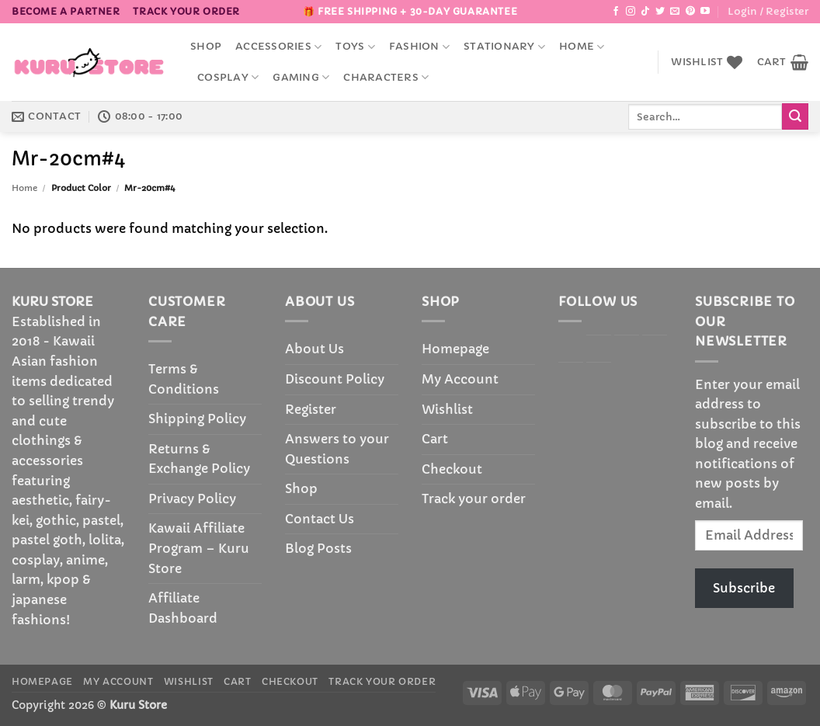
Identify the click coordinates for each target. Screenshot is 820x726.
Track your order (186, 11)
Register (310, 409)
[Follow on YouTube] (705, 11)
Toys (354, 47)
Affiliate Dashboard (182, 608)
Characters (386, 77)
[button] (768, 12)
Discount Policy (334, 379)
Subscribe (744, 588)
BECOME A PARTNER (66, 11)
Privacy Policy (192, 498)
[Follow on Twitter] (660, 11)
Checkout (452, 469)
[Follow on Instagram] (630, 11)
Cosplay (228, 77)
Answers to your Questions (337, 449)
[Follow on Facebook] (615, 11)
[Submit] (795, 116)
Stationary (504, 47)
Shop (205, 46)
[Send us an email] (674, 11)
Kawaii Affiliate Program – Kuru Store (198, 547)
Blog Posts (318, 548)
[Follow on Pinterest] (690, 11)
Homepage (455, 348)
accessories (278, 47)
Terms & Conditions (183, 379)
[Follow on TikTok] (645, 11)
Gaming (301, 77)
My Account (460, 379)
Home (581, 47)
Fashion (419, 47)
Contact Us (319, 518)
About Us (314, 348)
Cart (435, 438)
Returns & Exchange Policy (199, 459)
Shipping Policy (197, 418)
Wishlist (447, 409)
